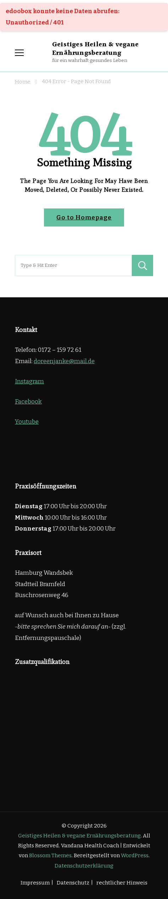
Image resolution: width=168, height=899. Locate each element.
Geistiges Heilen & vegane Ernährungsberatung (95, 48)
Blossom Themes (50, 855)
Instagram (29, 381)
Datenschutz (73, 883)
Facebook (28, 401)
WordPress (135, 855)
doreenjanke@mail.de (64, 361)
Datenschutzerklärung (84, 866)
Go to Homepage (84, 217)
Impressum (35, 883)
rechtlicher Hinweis (121, 883)
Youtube (27, 421)
